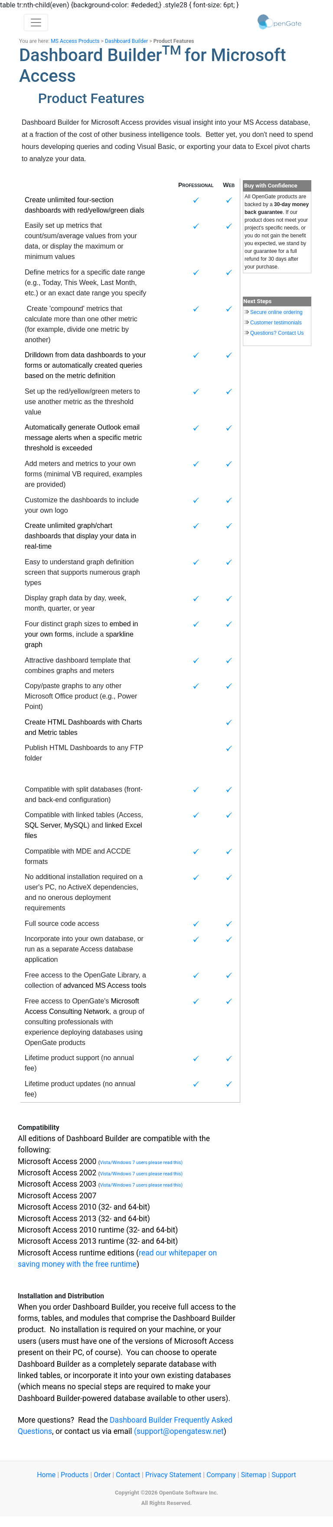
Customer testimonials (276, 323)
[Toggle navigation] (36, 22)
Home (46, 1475)
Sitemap (254, 1475)
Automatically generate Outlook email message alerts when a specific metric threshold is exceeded (83, 438)
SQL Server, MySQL (56, 825)
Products (74, 1475)
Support (283, 1475)
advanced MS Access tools (104, 985)
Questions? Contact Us (277, 333)
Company (221, 1475)
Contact (128, 1475)
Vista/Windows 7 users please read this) (141, 1162)
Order (102, 1475)
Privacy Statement (173, 1475)
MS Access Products (75, 41)
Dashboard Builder (126, 41)
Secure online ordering (276, 312)
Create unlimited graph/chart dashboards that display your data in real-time (80, 536)
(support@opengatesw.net (179, 1431)
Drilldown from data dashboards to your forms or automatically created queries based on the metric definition (85, 365)
